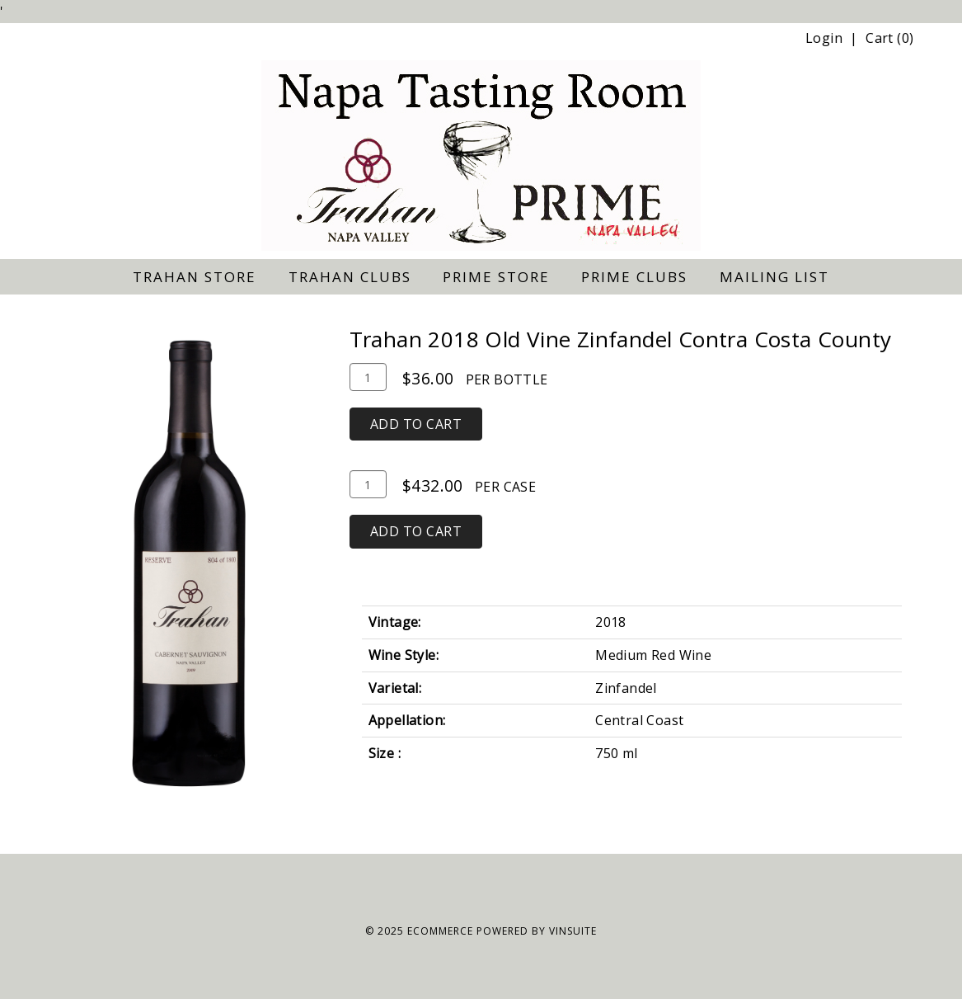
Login (823, 38)
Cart (880, 38)
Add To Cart (416, 424)
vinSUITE (573, 931)
